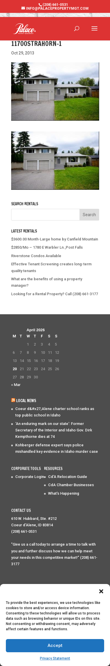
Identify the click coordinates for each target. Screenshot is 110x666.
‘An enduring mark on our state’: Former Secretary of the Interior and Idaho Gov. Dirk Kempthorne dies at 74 (53, 430)
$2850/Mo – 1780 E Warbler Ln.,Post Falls (47, 247)
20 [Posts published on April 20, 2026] (15, 369)
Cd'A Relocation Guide (67, 476)
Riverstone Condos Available (36, 256)
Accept (55, 645)
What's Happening (63, 493)
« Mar (16, 384)
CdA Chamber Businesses (71, 485)
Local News (26, 400)
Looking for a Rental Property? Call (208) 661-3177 (54, 294)
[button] (101, 591)
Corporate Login (29, 476)
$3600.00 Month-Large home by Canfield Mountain (54, 239)
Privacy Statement (55, 658)
